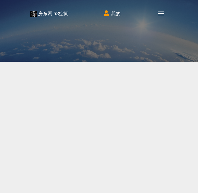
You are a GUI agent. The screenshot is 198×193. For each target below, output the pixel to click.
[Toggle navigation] (161, 13)
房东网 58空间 (49, 13)
